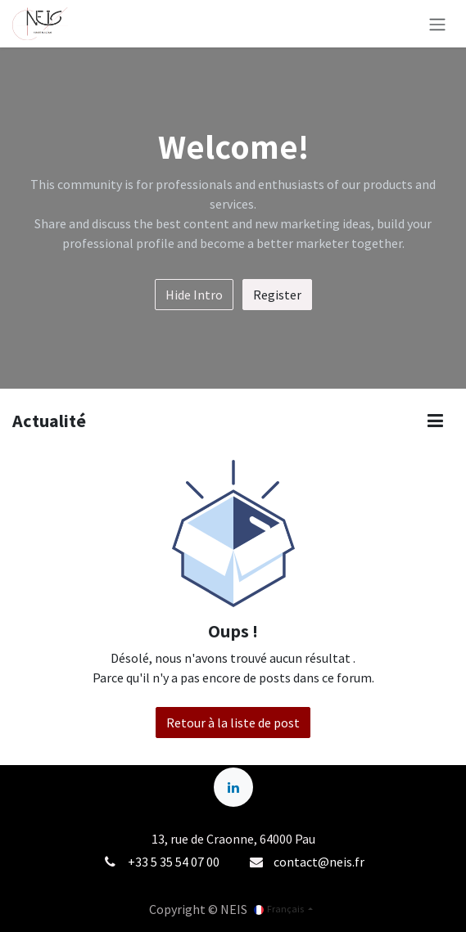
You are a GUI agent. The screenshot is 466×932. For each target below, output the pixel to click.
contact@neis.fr (319, 861)
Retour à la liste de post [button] (233, 722)
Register (277, 294)
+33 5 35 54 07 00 (173, 861)
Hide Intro (194, 294)
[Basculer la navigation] (437, 24)
